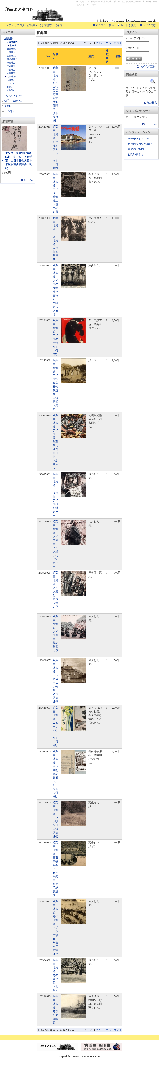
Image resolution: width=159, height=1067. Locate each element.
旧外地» (10, 80)
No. (49, 56)
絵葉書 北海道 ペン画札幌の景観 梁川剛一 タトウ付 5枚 (57, 774)
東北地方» (11, 49)
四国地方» (11, 73)
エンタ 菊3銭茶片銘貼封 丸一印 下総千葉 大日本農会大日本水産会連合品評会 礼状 (18, 161)
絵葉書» (9, 38)
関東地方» (11, 56)
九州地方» (11, 76)
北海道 (58, 25)
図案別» (10, 90)
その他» (9, 111)
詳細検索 (152, 102)
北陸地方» (11, 52)
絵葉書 (31, 25)
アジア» (10, 83)
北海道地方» (12, 42)
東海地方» (11, 62)
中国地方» (11, 70)
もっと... (28, 179)
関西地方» (11, 66)
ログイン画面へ (148, 66)
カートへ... (151, 124)
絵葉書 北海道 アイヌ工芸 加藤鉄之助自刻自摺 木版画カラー (55, 442)
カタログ (19, 25)
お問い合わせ (136, 154)
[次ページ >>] (113, 43)
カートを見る (128, 25)
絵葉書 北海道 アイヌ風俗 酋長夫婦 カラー (57, 591)
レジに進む (149, 25)
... (102, 43)
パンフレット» (13, 95)
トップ (7, 25)
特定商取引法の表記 (140, 144)
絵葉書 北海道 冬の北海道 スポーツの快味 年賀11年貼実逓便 (55, 928)
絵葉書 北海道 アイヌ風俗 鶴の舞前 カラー (57, 635)
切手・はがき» (13, 100)
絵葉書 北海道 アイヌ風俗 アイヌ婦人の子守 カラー (57, 544)
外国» (9, 87)
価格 (118, 56)
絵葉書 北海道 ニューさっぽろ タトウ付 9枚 (57, 726)
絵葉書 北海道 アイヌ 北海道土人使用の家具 (55, 192)
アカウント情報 (104, 25)
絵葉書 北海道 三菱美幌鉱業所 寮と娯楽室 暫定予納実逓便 (55, 869)
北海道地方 (45, 25)
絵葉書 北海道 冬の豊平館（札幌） (55, 975)
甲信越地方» (12, 59)
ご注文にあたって (138, 139)
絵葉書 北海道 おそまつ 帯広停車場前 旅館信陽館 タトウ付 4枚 (57, 94)
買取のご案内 (136, 149)
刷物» (7, 105)
